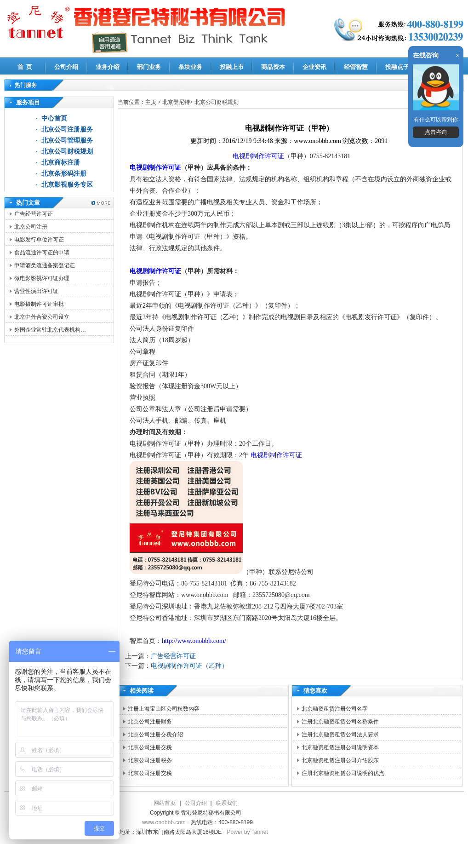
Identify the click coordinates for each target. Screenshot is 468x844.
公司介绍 (66, 66)
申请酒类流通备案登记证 (44, 265)
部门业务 (149, 66)
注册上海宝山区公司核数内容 (164, 709)
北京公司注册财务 (150, 721)
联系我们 (227, 803)
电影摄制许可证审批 (39, 304)
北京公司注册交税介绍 (155, 734)
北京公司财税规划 (67, 151)
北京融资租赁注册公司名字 (335, 709)
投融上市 (232, 66)
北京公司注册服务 (67, 129)
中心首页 (54, 118)
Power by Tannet (247, 832)
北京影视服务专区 (67, 184)
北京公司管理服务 (67, 140)
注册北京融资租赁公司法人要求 (340, 734)
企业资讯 (314, 66)
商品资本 (273, 66)
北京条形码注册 (63, 173)
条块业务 (190, 66)
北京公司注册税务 (150, 760)
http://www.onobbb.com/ (194, 640)
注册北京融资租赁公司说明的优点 (343, 773)
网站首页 (165, 803)
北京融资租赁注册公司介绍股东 (340, 760)
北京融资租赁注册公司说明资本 (340, 747)
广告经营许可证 (33, 214)
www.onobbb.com (164, 822)
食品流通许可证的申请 (41, 252)
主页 (150, 102)
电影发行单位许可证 (39, 239)
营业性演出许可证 (36, 291)
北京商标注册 (60, 162)
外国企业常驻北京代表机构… (50, 330)
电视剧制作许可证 (258, 156)
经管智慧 (356, 66)
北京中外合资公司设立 (41, 317)
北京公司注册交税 (150, 747)
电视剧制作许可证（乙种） (189, 665)
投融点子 (397, 66)
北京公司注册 (30, 227)
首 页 (25, 66)
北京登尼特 (176, 102)
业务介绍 (108, 66)
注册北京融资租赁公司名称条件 (340, 721)
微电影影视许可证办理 (41, 278)
